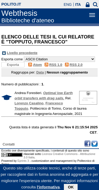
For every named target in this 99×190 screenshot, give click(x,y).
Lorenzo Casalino (29, 103)
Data (40, 72)
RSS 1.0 (55, 65)
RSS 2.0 (76, 65)
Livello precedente (22, 53)
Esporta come (12, 59)
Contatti (9, 144)
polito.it (11, 4)
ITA (78, 4)
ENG (68, 4)
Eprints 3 (23, 160)
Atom (37, 65)
